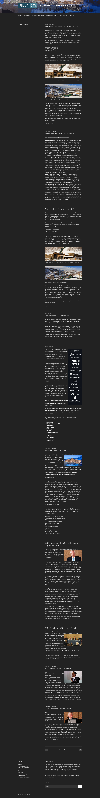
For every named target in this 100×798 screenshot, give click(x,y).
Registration (26, 15)
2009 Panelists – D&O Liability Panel (60, 628)
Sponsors (71, 15)
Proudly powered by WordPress (25, 794)
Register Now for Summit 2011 (58, 316)
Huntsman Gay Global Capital (53, 552)
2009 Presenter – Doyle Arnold (58, 709)
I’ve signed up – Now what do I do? (59, 209)
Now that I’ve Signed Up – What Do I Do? (62, 27)
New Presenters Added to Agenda (59, 133)
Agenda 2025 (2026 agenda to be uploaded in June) (44, 15)
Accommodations (63, 15)
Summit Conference (56, 5)
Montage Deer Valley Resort (56, 450)
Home (19, 15)
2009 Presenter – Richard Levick (59, 668)
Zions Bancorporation (50, 719)
